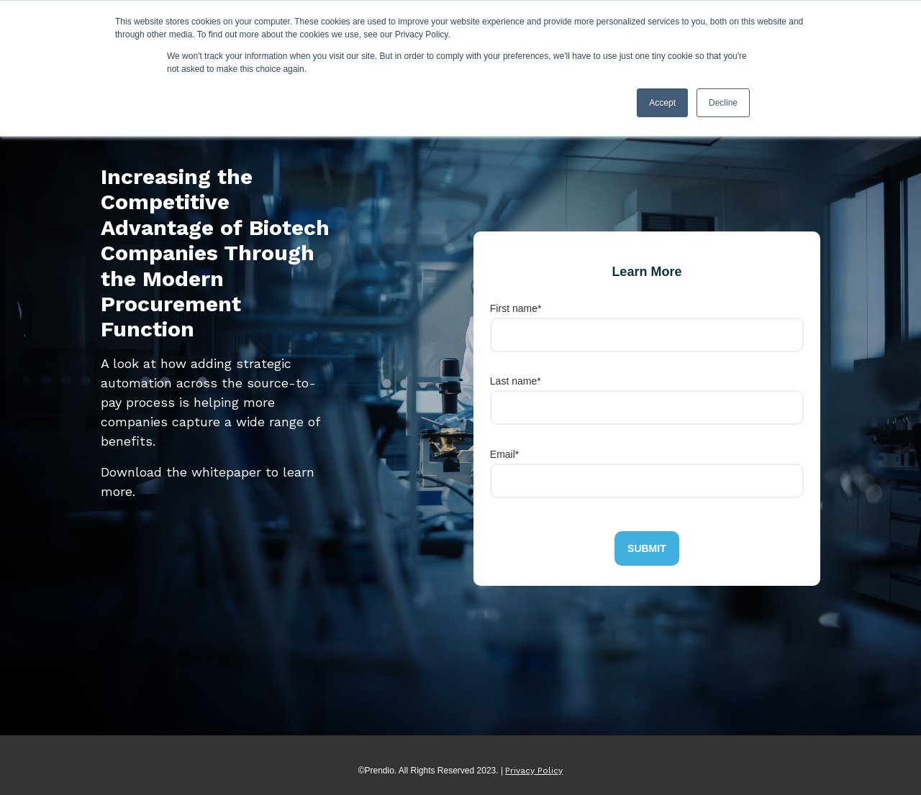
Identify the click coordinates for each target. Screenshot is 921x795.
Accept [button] (662, 103)
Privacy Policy (534, 771)
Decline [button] (723, 103)
